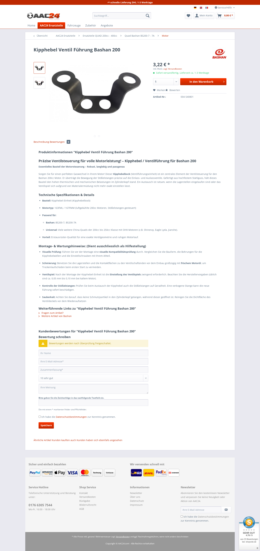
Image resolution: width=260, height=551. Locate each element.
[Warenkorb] (225, 15)
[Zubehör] (90, 25)
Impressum (136, 504)
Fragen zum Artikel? (51, 312)
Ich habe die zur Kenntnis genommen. (78, 416)
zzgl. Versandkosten (172, 68)
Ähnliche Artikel (42, 440)
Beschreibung (41, 141)
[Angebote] (106, 25)
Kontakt (83, 493)
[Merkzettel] (188, 15)
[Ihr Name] (93, 353)
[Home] (31, 25)
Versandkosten (87, 496)
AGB (81, 508)
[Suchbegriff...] (121, 15)
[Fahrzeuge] (74, 25)
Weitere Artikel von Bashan (55, 316)
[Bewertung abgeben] (93, 378)
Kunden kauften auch (64, 440)
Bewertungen (60, 141)
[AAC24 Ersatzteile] (51, 25)
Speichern (46, 425)
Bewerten (172, 90)
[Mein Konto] (204, 15)
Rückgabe (84, 500)
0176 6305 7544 (40, 505)
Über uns (135, 496)
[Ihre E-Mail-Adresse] (93, 361)
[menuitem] (121, 17)
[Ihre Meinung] (93, 389)
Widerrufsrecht (87, 504)
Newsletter (136, 493)
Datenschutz (137, 500)
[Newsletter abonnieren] (226, 509)
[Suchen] (147, 15)
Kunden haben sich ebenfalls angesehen (99, 440)
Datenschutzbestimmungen (71, 416)
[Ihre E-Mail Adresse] (201, 509)
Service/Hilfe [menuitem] (223, 7)
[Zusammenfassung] (93, 369)
